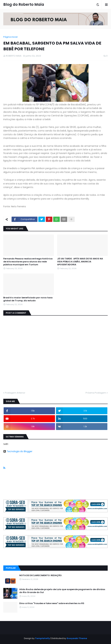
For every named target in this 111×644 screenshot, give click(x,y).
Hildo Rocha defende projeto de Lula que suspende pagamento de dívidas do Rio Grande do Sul (62, 591)
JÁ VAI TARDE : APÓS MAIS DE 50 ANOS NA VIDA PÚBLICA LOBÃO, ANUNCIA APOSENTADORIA (80, 261)
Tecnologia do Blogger (17, 451)
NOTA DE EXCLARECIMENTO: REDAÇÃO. (40, 575)
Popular (11, 568)
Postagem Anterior (15, 392)
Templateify (42, 638)
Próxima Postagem (96, 392)
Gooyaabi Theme (77, 638)
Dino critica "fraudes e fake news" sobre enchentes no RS (51, 603)
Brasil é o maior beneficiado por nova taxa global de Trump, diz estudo (28, 299)
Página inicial (10, 36)
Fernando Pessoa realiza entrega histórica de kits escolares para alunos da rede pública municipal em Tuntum (28, 261)
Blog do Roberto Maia (23, 4)
